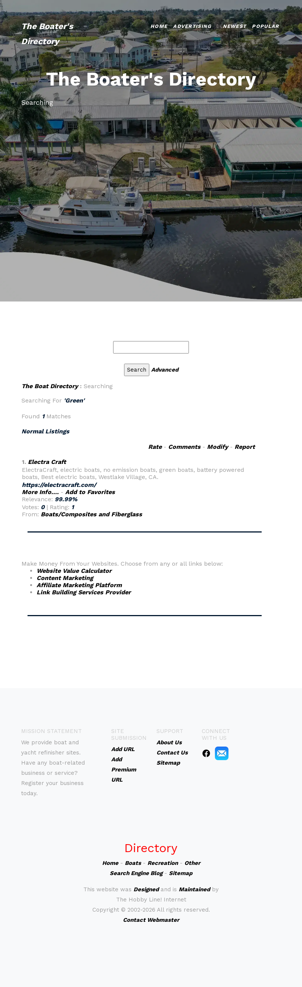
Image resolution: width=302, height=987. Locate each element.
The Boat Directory (49, 386)
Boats (133, 863)
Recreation (162, 863)
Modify (217, 446)
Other (192, 863)
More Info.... (40, 492)
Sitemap (180, 873)
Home (158, 26)
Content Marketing (65, 577)
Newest (235, 26)
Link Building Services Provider (84, 592)
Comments (184, 446)
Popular (265, 26)
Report (245, 446)
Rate (155, 446)
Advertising (192, 26)
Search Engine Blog (136, 873)
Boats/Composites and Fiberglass (91, 514)
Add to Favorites (90, 492)
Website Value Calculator (74, 570)
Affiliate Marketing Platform (79, 585)
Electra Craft (47, 461)
